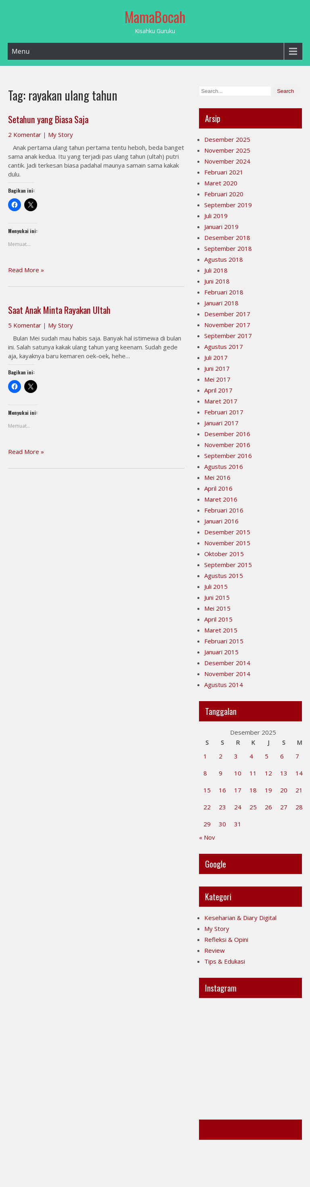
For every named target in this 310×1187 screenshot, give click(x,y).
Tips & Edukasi (224, 961)
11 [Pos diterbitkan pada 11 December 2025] (253, 773)
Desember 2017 (227, 314)
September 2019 (228, 205)
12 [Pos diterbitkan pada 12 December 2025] (268, 773)
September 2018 (228, 248)
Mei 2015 (217, 608)
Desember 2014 (227, 663)
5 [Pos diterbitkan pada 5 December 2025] (266, 756)
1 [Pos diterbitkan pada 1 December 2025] (205, 756)
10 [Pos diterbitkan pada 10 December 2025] (237, 773)
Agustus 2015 (223, 575)
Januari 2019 (221, 227)
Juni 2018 (217, 281)
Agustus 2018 (223, 259)
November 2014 (227, 674)
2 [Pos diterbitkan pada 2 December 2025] (220, 756)
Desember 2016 (227, 434)
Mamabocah (223, 1130)
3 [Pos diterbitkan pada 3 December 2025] (236, 756)
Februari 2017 (223, 412)
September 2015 (228, 565)
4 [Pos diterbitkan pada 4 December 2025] (251, 756)
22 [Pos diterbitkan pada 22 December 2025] (207, 807)
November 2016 (227, 445)
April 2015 (218, 619)
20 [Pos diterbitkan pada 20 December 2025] (283, 790)
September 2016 (228, 456)
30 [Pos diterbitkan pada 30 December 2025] (222, 824)
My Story (60, 134)
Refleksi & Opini (226, 939)
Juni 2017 (217, 368)
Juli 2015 (216, 586)
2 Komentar (24, 134)
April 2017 (218, 390)
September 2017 (228, 336)
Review (214, 950)
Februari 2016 (223, 510)
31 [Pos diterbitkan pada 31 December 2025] (237, 824)
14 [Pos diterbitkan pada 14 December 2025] (299, 773)
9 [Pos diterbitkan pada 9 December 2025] (220, 773)
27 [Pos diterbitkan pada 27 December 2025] (283, 807)
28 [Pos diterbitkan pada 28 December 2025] (299, 807)
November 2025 (227, 150)
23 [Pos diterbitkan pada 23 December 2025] (222, 807)
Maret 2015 (220, 630)
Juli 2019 (216, 216)
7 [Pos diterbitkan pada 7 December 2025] (297, 756)
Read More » (26, 270)
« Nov (207, 837)
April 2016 (218, 488)
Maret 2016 (220, 499)
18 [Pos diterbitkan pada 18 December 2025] (253, 790)
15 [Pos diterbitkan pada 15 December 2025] (207, 790)
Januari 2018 (221, 303)
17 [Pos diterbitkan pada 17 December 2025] (237, 790)
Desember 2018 (227, 237)
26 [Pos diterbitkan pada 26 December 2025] (268, 807)
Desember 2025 (227, 139)
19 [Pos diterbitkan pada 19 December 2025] (268, 790)
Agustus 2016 (223, 466)
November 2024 (227, 161)
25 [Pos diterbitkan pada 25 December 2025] (253, 807)
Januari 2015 (221, 652)
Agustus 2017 (223, 346)
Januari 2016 (221, 521)
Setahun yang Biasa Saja (48, 119)
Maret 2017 (220, 401)
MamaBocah (155, 16)
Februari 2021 (223, 172)
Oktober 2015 (224, 554)
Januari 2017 (221, 423)
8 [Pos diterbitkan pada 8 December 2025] (205, 773)
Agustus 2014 (223, 685)
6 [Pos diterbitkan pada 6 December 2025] (282, 756)
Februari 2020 (223, 194)
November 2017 (227, 325)
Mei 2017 (217, 379)
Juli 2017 (216, 357)
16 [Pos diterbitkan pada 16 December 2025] (222, 790)
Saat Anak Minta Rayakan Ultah (59, 310)
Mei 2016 (217, 477)
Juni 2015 (217, 597)
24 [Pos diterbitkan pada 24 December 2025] (237, 807)
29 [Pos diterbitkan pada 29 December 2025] (207, 824)
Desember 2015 (227, 532)
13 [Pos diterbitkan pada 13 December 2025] (283, 773)
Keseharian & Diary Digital (240, 918)
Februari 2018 (223, 292)
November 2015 (227, 543)
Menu (20, 51)
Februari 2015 (223, 641)
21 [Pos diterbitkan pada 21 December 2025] (299, 790)
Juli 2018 (216, 270)
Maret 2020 (220, 183)
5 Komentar (24, 325)
